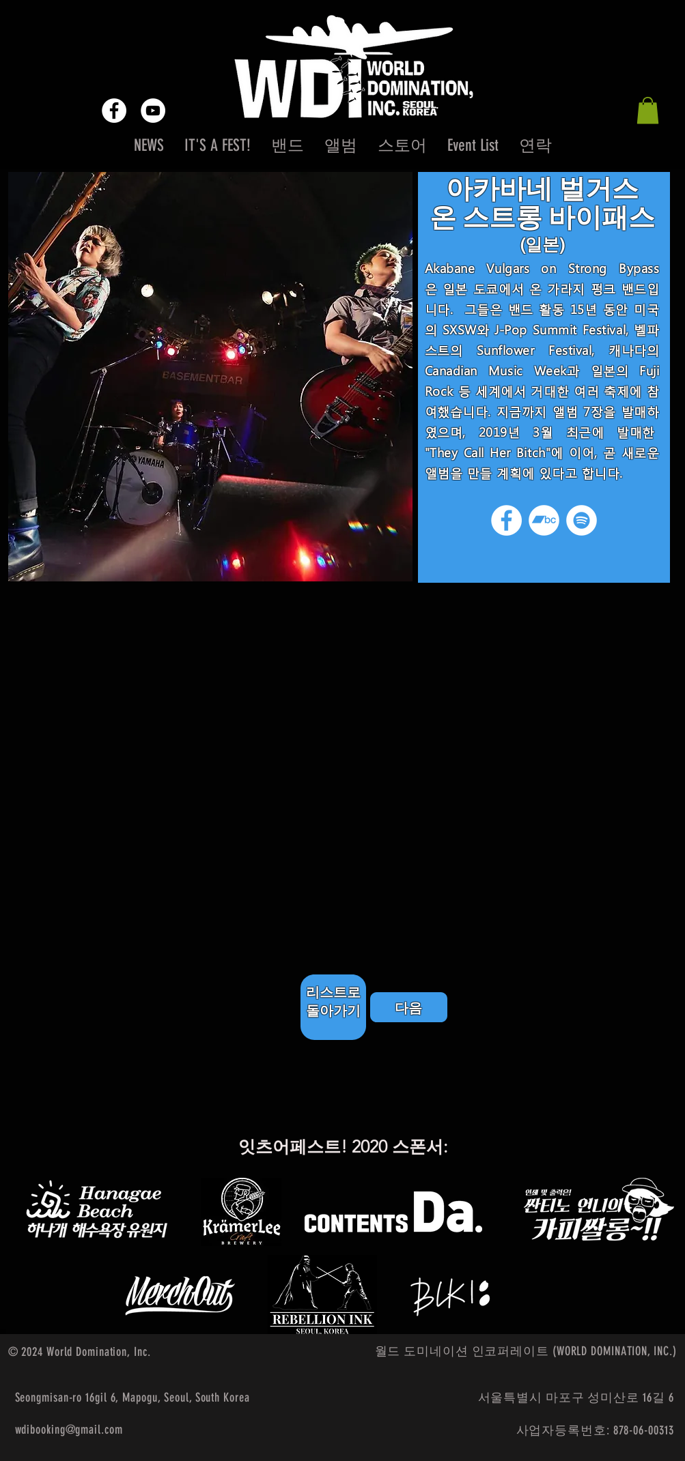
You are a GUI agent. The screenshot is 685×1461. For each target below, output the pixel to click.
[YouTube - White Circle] (153, 110)
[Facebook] (506, 520)
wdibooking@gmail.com (69, 1429)
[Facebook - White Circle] (114, 110)
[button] (648, 110)
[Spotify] (581, 520)
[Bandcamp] (544, 520)
